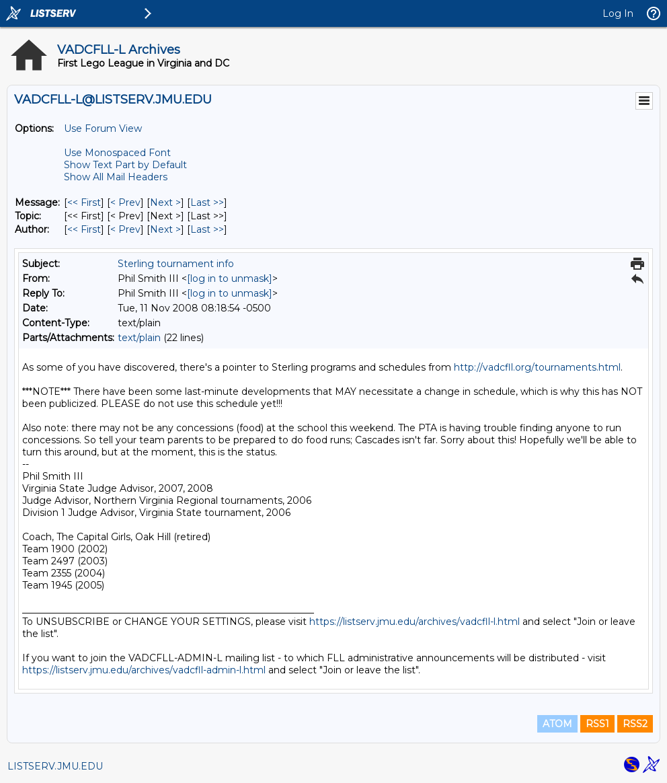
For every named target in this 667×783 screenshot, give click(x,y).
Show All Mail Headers (115, 177)
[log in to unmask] (229, 278)
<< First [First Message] (84, 202)
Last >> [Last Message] (207, 202)
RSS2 (635, 724)
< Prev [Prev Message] (125, 202)
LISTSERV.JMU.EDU (55, 766)
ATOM (557, 724)
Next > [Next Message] (165, 202)
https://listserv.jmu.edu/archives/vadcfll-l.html (414, 622)
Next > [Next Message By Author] (165, 229)
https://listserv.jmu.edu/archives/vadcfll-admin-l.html (144, 670)
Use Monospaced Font (117, 153)
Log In (617, 13)
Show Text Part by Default (125, 165)
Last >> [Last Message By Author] (207, 229)
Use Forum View (103, 128)
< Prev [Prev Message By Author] (125, 229)
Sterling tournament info (176, 264)
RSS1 (597, 724)
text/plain (139, 338)
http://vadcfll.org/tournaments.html (537, 367)
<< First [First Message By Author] (84, 229)
